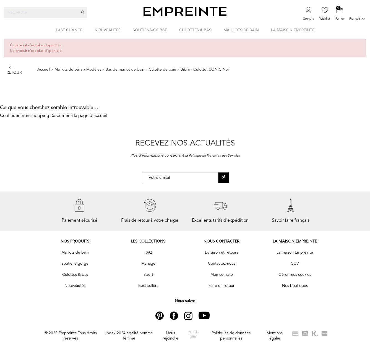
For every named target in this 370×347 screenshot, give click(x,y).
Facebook (178, 316)
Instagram (193, 316)
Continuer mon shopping (24, 116)
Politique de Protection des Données (214, 155)
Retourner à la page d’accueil (78, 116)
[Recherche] (41, 12)
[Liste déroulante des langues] (357, 19)
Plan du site (193, 334)
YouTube (206, 316)
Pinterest (163, 316)
